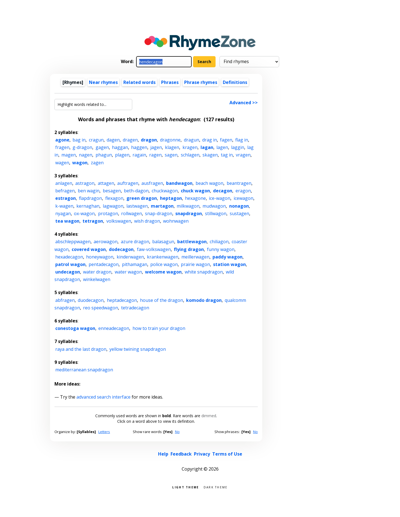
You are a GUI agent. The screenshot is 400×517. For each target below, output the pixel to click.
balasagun (163, 241)
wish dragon (147, 221)
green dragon (141, 198)
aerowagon (106, 241)
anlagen (63, 183)
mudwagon (214, 206)
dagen (113, 140)
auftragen (127, 183)
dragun (191, 140)
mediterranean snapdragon (84, 370)
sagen (171, 155)
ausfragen (152, 183)
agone (62, 140)
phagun (104, 155)
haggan (120, 147)
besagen (112, 191)
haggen (139, 147)
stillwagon (215, 213)
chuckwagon (165, 191)
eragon (243, 191)
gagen (102, 147)
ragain (139, 155)
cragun (96, 140)
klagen (172, 147)
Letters (104, 431)
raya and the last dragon (80, 349)
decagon (222, 191)
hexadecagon (69, 257)
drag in (209, 140)
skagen (210, 155)
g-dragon (82, 147)
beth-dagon (136, 191)
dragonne (170, 140)
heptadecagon (122, 300)
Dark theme (216, 486)
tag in (227, 155)
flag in (241, 140)
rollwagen (131, 213)
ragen (155, 155)
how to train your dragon (158, 328)
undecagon (67, 272)
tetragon (92, 221)
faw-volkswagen (154, 249)
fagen (226, 140)
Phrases (170, 82)
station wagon (229, 264)
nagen (85, 155)
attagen (106, 183)
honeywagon (99, 257)
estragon (65, 198)
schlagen (190, 155)
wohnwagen (176, 221)
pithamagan (134, 264)
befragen (65, 191)
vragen (243, 155)
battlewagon (192, 241)
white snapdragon (204, 272)
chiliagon (219, 241)
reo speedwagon (100, 308)
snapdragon (188, 213)
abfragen (65, 300)
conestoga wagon (75, 328)
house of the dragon (161, 300)
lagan (207, 147)
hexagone (195, 198)
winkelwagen (96, 279)
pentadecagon (104, 264)
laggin (237, 147)
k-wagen (64, 206)
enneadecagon (113, 328)
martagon (162, 206)
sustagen (239, 213)
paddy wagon (227, 257)
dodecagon (121, 249)
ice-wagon (219, 198)
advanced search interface (103, 397)
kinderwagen (130, 257)
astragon (84, 183)
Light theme (185, 486)
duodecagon (91, 300)
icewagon (243, 198)
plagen (122, 155)
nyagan (63, 213)
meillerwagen (195, 257)
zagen (97, 163)
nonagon (239, 206)
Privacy (202, 454)
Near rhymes (103, 82)
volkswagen (118, 221)
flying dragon (189, 249)
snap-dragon (158, 213)
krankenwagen (162, 257)
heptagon (171, 198)
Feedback (181, 454)
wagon (80, 163)
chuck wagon (195, 191)
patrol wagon (70, 264)
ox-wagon (84, 213)
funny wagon (220, 249)
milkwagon (188, 206)
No (177, 431)
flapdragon (90, 198)
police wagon (164, 264)
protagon (108, 213)
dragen (130, 140)
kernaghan (87, 206)
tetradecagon (135, 308)
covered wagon (89, 249)
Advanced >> (243, 103)
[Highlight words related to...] (93, 104)
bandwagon (179, 183)
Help (163, 454)
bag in (79, 140)
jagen (156, 147)
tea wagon (67, 221)
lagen (222, 147)
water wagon (128, 272)
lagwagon (113, 206)
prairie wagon (195, 264)
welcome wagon (163, 272)
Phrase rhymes (200, 82)
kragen (190, 147)
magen (68, 155)
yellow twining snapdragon (137, 349)
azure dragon (135, 241)
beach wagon (209, 183)
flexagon (114, 198)
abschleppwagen (73, 241)
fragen (62, 147)
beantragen (239, 183)
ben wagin (88, 191)
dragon (149, 140)
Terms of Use (227, 454)
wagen (62, 163)
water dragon (97, 272)
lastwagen (137, 206)
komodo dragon (204, 300)
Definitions (235, 82)
